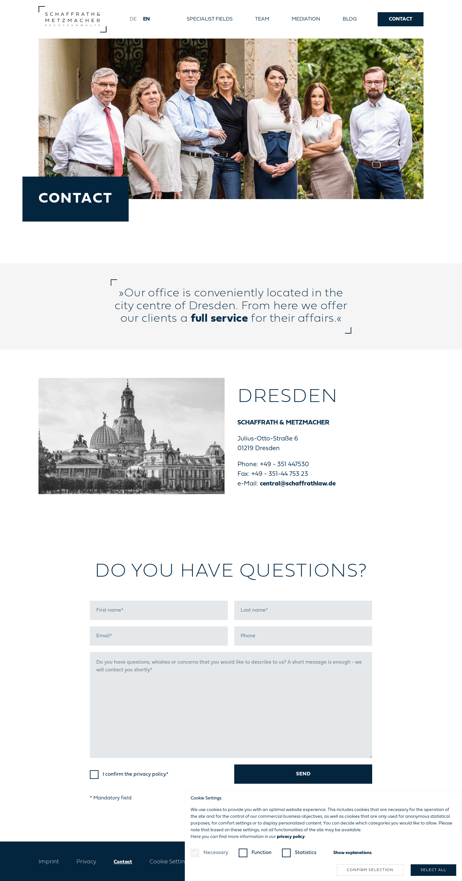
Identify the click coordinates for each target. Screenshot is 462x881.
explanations (352, 852)
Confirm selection (370, 870)
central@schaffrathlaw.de (298, 484)
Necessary (215, 852)
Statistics (305, 852)
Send (303, 774)
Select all (433, 870)
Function (261, 852)
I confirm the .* (135, 774)
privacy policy (149, 774)
